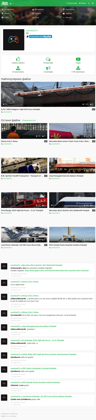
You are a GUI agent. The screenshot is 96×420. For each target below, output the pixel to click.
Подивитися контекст (18, 273)
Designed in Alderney (9, 414)
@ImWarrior (15, 357)
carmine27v (32, 30)
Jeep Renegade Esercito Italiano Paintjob (39, 326)
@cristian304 (16, 315)
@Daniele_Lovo (17, 385)
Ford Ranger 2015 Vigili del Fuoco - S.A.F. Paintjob (43, 340)
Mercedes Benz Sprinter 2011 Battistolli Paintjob (42, 265)
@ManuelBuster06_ (19, 299)
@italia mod (15, 399)
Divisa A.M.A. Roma (30, 282)
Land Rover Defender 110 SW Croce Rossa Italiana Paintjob (47, 396)
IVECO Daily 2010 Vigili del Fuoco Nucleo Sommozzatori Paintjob (49, 354)
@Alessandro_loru (18, 268)
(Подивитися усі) (29, 120)
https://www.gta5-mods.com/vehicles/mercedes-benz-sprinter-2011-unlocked (57, 271)
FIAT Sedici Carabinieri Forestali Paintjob (39, 368)
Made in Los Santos (9, 416)
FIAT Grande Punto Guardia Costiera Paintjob (41, 382)
